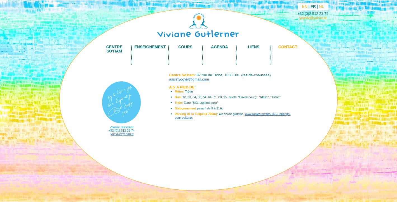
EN (304, 6)
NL (321, 6)
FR (313, 6)
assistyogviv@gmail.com (189, 79)
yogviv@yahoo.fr (312, 18)
